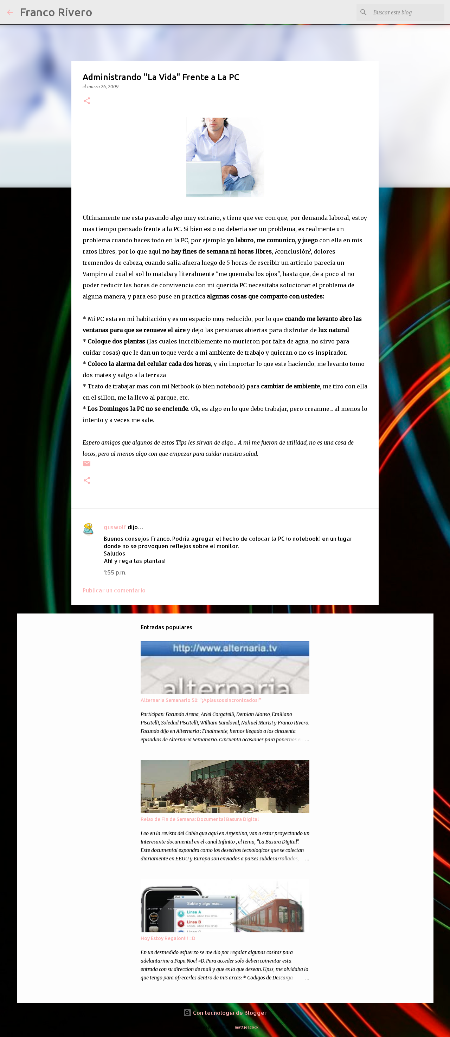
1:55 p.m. (115, 572)
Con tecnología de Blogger (225, 1012)
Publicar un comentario (114, 590)
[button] (87, 101)
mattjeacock (246, 1027)
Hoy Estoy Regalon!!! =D (168, 938)
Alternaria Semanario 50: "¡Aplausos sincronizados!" (201, 700)
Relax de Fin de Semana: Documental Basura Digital (200, 819)
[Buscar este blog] (407, 12)
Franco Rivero (56, 12)
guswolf (115, 527)
